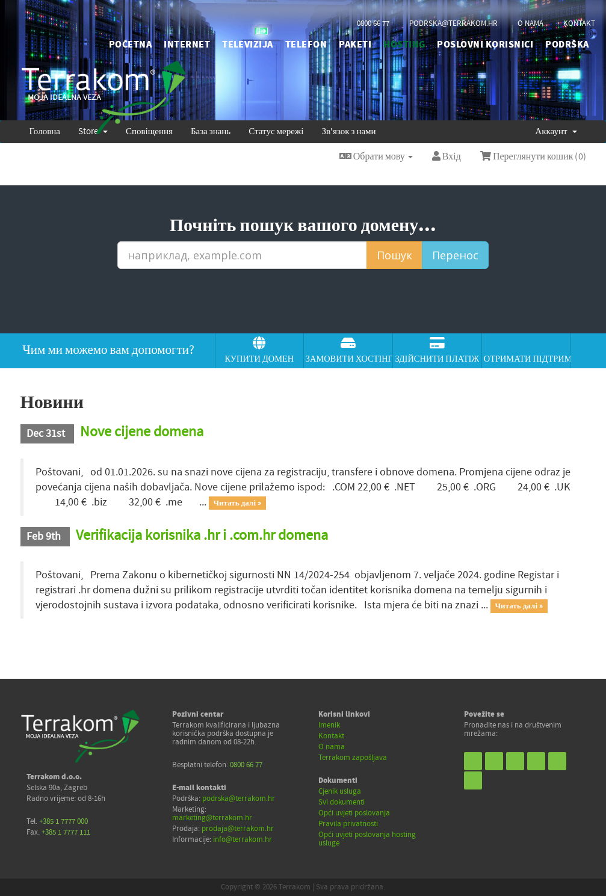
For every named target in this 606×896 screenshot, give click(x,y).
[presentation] (303, 301)
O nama (331, 747)
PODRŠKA (567, 44)
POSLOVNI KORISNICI (485, 44)
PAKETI (355, 44)
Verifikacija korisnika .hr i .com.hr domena (202, 535)
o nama (530, 23)
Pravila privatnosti (348, 824)
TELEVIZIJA (247, 44)
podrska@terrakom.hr (453, 23)
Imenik (329, 725)
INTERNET (187, 44)
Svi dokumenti (341, 802)
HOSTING (404, 44)
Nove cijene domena (141, 431)
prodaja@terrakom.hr (238, 828)
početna (130, 44)
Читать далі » (237, 503)
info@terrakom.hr (242, 839)
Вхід (446, 156)
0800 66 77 (373, 23)
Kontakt (331, 736)
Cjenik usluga (339, 791)
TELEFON (306, 44)
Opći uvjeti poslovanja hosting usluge (367, 839)
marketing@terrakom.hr (212, 818)
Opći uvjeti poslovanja (354, 813)
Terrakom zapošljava (352, 757)
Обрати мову (376, 156)
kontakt (579, 23)
